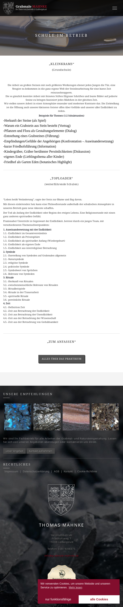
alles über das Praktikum (61, 358)
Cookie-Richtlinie (87, 471)
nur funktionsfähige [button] (58, 599)
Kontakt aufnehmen (40, 451)
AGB (56, 471)
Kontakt (68, 471)
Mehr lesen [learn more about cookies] (75, 587)
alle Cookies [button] (99, 599)
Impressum (11, 471)
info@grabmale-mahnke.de (61, 555)
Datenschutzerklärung (36, 471)
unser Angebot (14, 451)
